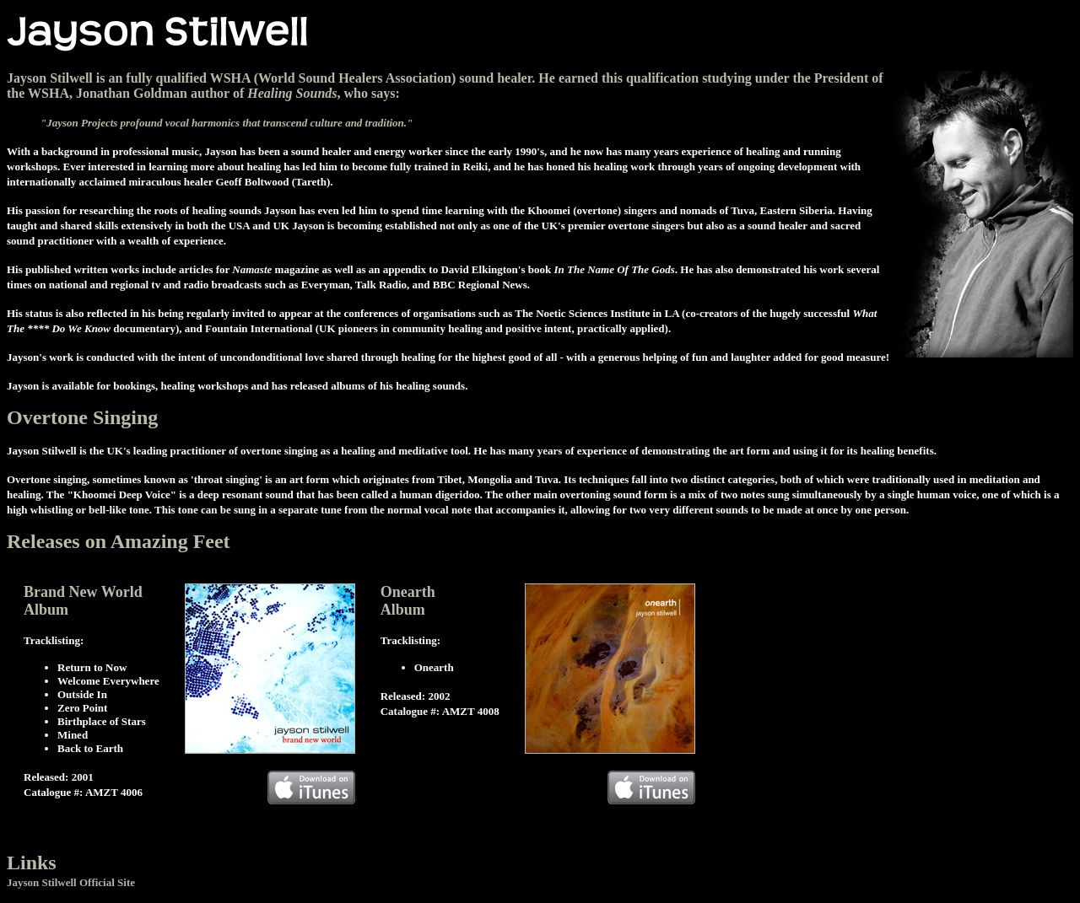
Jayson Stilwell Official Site (71, 882)
